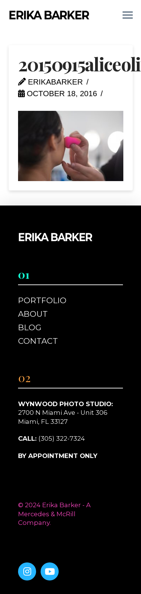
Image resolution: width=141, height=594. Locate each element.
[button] (128, 15)
